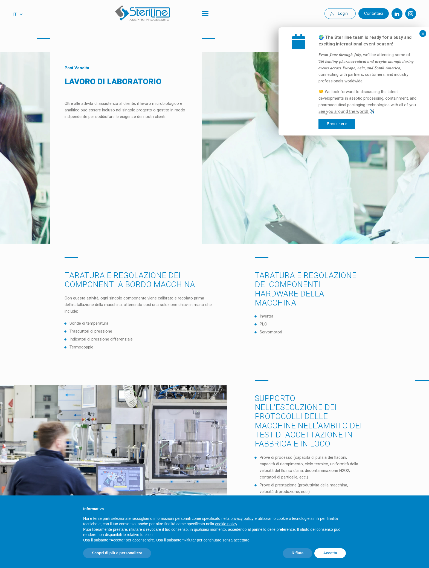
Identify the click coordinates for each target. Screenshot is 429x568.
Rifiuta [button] (298, 553)
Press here (370, 124)
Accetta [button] (330, 553)
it (15, 14)
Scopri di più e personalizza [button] (117, 553)
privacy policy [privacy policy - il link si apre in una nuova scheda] (242, 518)
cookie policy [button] (226, 524)
